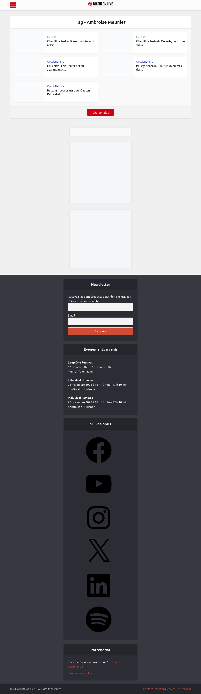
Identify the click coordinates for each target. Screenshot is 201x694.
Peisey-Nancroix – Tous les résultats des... (159, 67)
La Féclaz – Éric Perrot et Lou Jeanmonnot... (65, 67)
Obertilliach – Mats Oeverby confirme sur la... (160, 43)
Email (71, 315)
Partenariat (184, 689)
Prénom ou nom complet (84, 301)
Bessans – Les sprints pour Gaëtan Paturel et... (68, 92)
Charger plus (100, 112)
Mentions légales (165, 689)
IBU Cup (52, 37)
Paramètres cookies (80, 673)
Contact (148, 689)
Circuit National (56, 61)
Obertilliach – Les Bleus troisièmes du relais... (71, 43)
